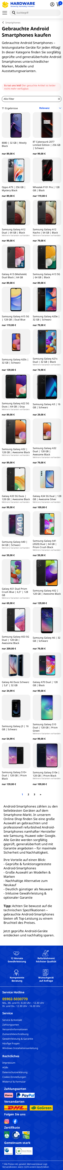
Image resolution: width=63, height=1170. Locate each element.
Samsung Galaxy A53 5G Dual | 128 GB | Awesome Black (15, 640)
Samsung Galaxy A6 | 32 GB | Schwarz (46, 639)
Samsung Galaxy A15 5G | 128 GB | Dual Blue (15, 318)
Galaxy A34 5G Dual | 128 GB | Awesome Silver (47, 498)
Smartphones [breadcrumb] (12, 22)
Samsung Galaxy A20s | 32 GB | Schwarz (15, 361)
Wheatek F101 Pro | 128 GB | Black (46, 189)
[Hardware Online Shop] (18, 4)
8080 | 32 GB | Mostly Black (14, 144)
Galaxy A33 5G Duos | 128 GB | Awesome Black (16, 498)
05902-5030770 (15, 999)
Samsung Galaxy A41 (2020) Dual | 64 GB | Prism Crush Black (47, 545)
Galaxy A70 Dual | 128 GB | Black (45, 683)
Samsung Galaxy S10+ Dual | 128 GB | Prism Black (14, 775)
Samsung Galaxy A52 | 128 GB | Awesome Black (47, 592)
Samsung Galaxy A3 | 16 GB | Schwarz (46, 406)
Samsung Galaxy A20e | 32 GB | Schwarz (46, 318)
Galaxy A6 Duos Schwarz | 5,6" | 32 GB (15, 683)
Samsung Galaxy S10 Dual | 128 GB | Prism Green (47, 729)
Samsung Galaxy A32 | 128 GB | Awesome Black (16, 451)
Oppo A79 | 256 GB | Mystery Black (14, 189)
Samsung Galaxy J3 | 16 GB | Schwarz (15, 728)
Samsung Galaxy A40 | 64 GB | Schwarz (16, 544)
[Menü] (5, 12)
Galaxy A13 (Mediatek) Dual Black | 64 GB (14, 276)
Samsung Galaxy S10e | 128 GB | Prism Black (47, 775)
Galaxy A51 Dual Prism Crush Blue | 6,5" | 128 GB (16, 593)
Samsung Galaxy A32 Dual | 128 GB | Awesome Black (47, 452)
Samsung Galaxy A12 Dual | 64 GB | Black (16, 232)
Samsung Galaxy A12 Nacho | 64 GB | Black (47, 232)
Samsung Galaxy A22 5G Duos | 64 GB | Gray (16, 406)
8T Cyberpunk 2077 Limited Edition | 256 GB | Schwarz (46, 145)
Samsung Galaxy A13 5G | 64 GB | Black (46, 276)
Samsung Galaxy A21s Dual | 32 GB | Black (47, 361)
